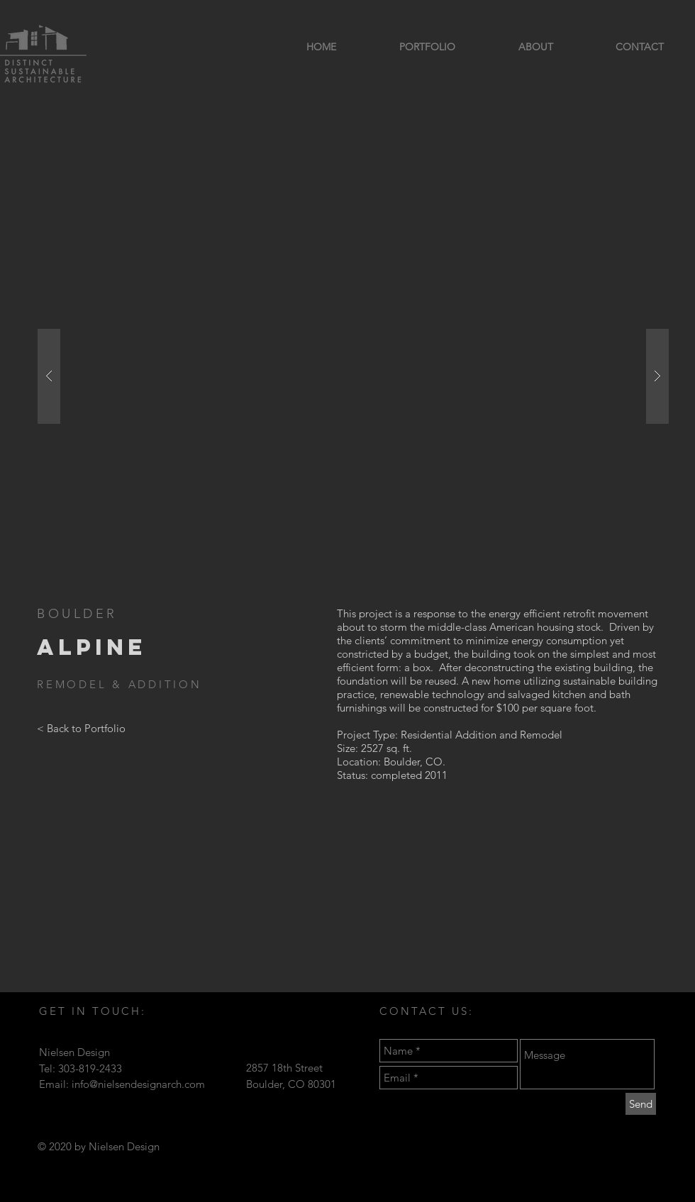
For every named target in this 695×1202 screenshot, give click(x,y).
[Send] (641, 1104)
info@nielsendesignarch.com (138, 1084)
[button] (353, 376)
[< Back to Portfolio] (81, 728)
